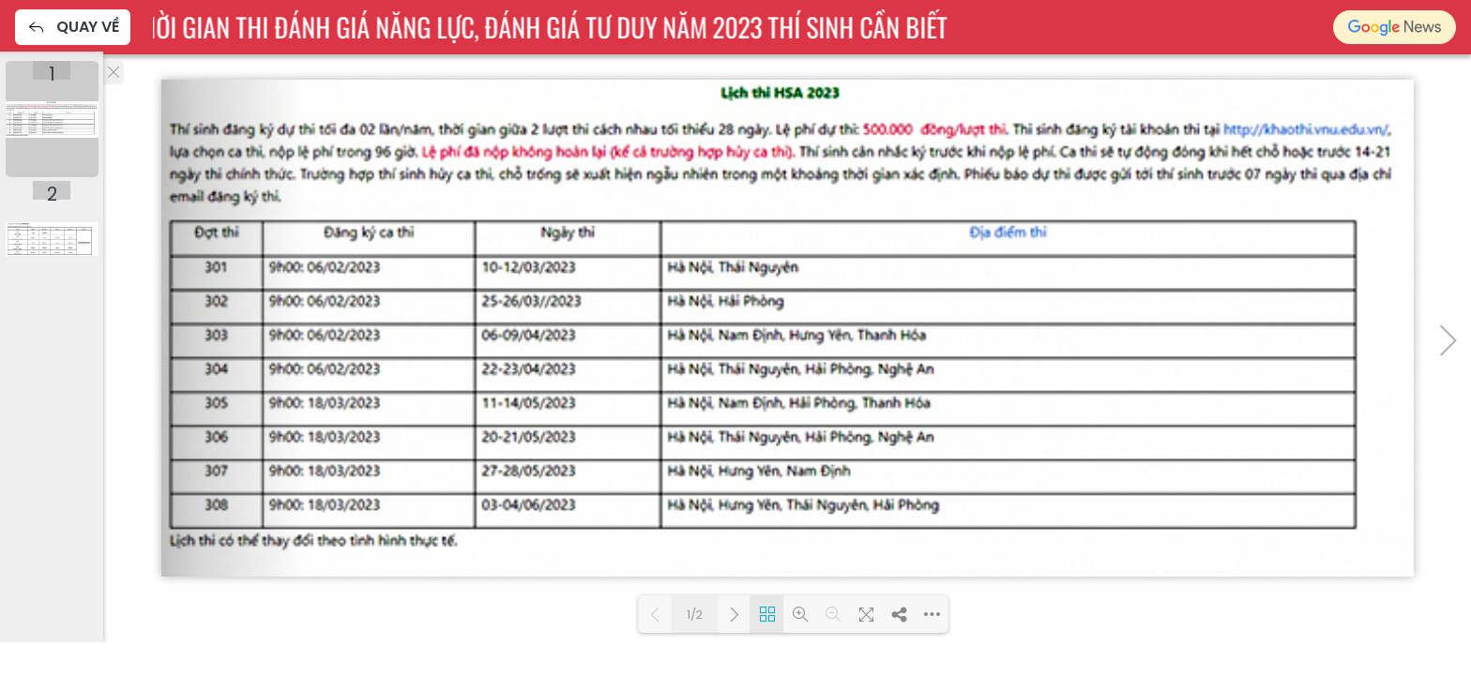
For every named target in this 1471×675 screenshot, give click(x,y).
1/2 (695, 614)
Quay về (72, 27)
